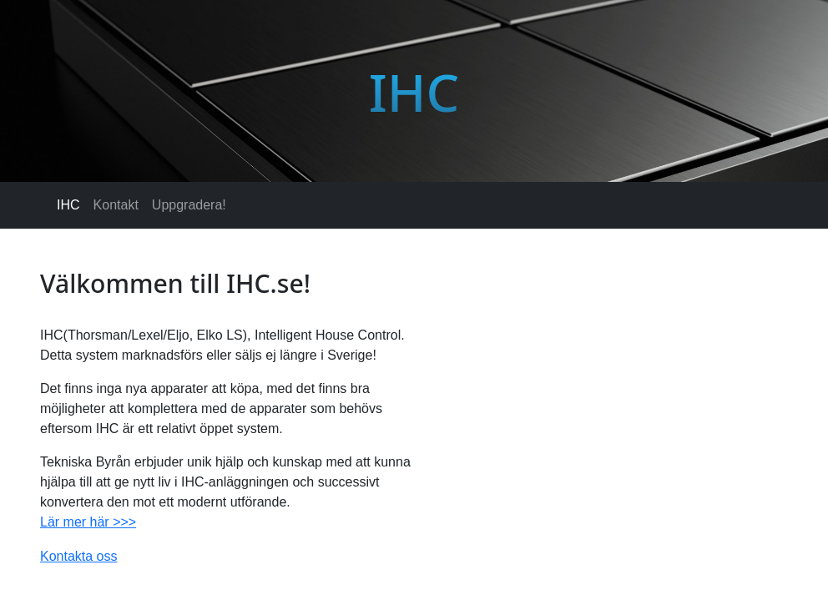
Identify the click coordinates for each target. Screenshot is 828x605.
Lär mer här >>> (88, 522)
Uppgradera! (189, 205)
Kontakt (116, 205)
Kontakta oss (79, 556)
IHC (68, 205)
